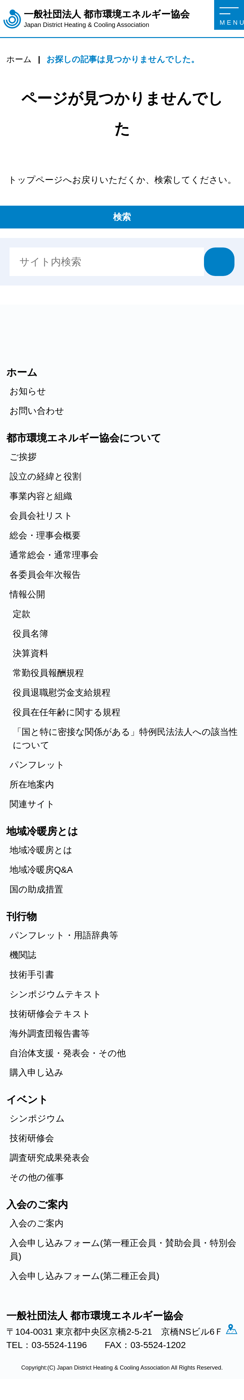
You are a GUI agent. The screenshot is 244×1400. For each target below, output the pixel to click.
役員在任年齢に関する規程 (66, 712)
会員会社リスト (41, 516)
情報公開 (27, 594)
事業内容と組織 (41, 496)
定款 (21, 614)
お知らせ (28, 391)
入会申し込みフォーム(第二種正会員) (84, 1276)
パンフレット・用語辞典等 (64, 935)
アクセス (15, 1346)
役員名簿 (30, 634)
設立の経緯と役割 (45, 476)
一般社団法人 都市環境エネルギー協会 (107, 19)
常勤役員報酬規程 (48, 673)
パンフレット (37, 765)
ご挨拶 (23, 457)
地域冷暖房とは (41, 850)
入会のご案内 (37, 1223)
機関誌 (23, 955)
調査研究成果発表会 (50, 1158)
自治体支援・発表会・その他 (68, 1053)
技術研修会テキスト (50, 1014)
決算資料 (30, 653)
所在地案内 (32, 784)
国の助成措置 (36, 889)
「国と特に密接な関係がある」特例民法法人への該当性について (125, 738)
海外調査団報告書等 (50, 1033)
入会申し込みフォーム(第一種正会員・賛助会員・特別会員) (123, 1249)
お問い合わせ (37, 411)
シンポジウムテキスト (56, 994)
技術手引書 (32, 974)
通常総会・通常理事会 (54, 555)
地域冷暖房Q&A (41, 870)
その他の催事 (37, 1177)
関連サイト (32, 804)
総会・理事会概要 (45, 535)
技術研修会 (32, 1138)
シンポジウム (37, 1118)
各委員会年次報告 (45, 575)
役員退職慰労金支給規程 (62, 692)
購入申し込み (37, 1072)
